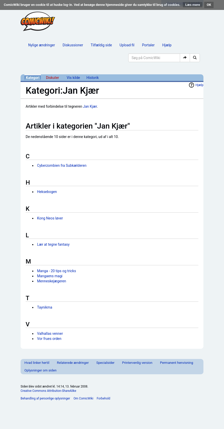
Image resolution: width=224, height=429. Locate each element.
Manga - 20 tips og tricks (56, 271)
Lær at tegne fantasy (53, 244)
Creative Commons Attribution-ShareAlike (48, 391)
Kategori (32, 78)
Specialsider (105, 363)
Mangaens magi (49, 276)
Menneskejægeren (51, 281)
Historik (93, 78)
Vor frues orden (49, 339)
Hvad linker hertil (36, 363)
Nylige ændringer (41, 45)
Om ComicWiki (83, 398)
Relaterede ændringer (73, 363)
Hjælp (166, 45)
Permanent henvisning (176, 363)
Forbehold (103, 398)
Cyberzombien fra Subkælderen (62, 165)
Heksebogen (47, 192)
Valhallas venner (50, 333)
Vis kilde (73, 78)
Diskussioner (73, 45)
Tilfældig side (101, 45)
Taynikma (44, 307)
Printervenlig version (137, 363)
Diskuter (52, 78)
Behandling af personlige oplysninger (45, 398)
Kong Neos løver (50, 218)
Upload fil (127, 45)
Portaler (148, 45)
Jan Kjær (90, 106)
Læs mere (192, 5)
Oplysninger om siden (40, 370)
